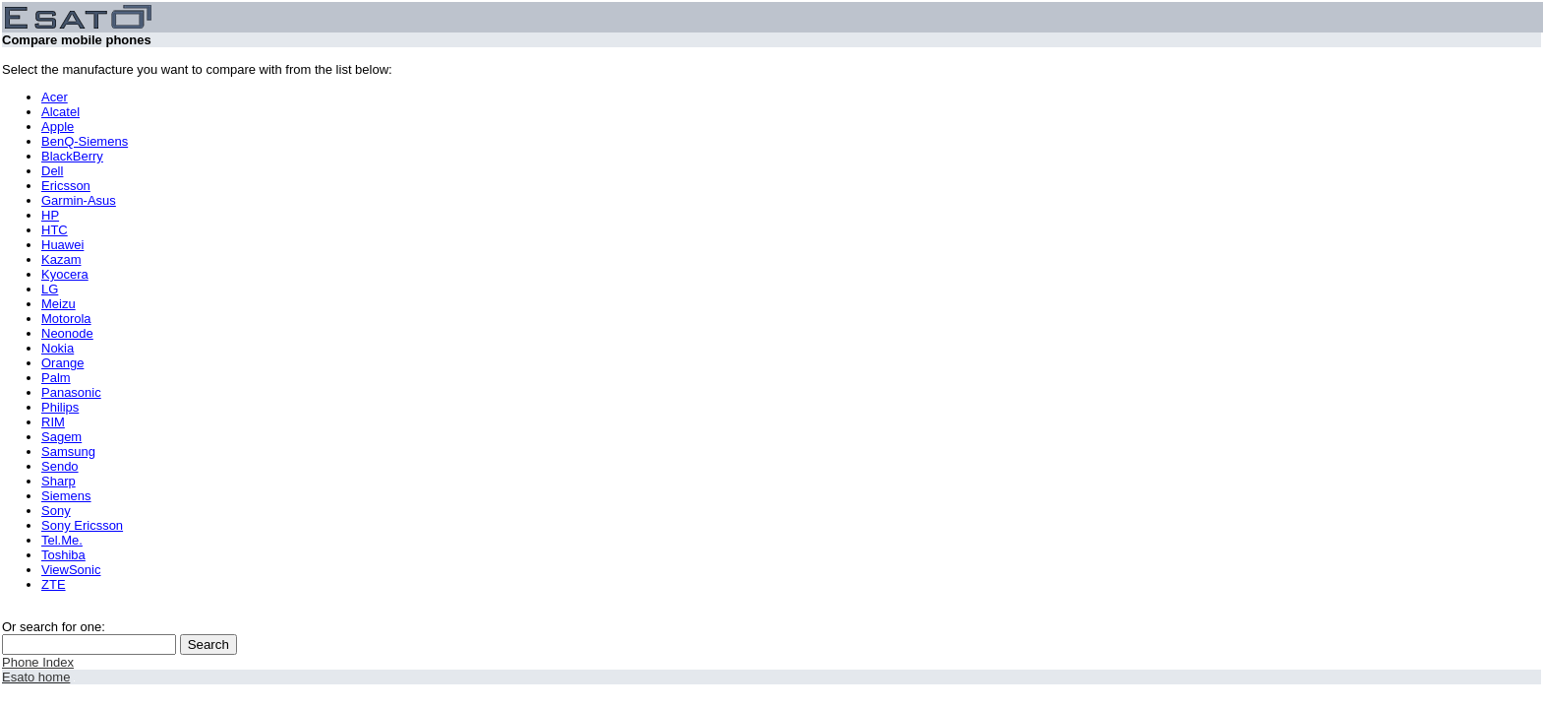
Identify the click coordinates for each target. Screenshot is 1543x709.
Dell (52, 170)
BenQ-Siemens (84, 141)
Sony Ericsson (82, 525)
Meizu (58, 303)
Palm (56, 377)
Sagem (61, 436)
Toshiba (63, 555)
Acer (54, 97)
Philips (60, 407)
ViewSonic (70, 569)
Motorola (66, 318)
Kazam (61, 259)
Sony (56, 510)
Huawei (62, 244)
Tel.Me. (62, 540)
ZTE (53, 584)
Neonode (67, 333)
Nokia (57, 348)
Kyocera (65, 274)
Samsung (68, 451)
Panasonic (71, 392)
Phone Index (38, 662)
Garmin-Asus (78, 200)
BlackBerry (72, 156)
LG (49, 289)
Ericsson (65, 185)
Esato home (36, 677)
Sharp (58, 481)
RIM (53, 422)
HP (50, 215)
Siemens (66, 495)
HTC (54, 230)
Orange (62, 362)
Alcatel (60, 111)
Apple (57, 126)
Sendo (60, 466)
